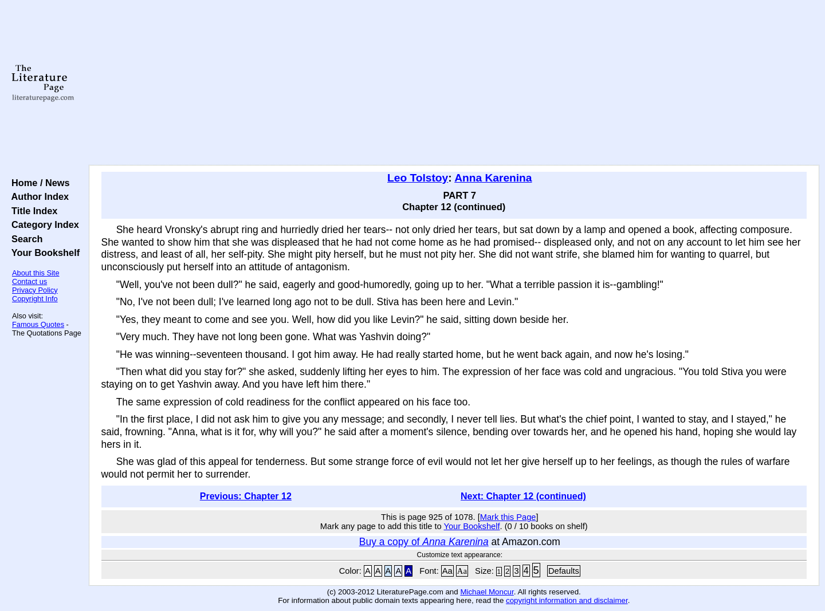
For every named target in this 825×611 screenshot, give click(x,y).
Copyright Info (35, 298)
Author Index (37, 196)
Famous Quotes (38, 324)
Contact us (29, 281)
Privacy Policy (35, 290)
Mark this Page (508, 517)
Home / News (38, 183)
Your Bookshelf (43, 252)
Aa (447, 570)
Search (24, 239)
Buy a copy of (424, 541)
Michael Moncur (486, 592)
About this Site (36, 273)
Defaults (563, 570)
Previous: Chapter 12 (246, 496)
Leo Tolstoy (417, 178)
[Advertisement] (454, 83)
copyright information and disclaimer (567, 600)
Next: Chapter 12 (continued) (523, 496)
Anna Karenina (493, 178)
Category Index (42, 224)
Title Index (31, 211)
